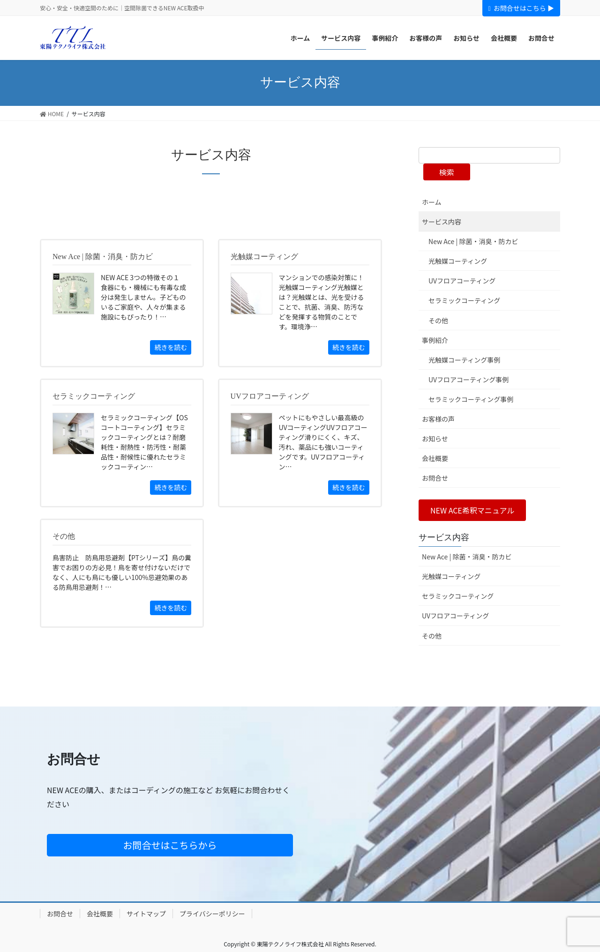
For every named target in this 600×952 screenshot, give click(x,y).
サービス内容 (441, 221)
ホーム (432, 202)
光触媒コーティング (457, 261)
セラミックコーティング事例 (470, 399)
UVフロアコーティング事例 (468, 379)
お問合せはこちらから (170, 845)
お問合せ (435, 478)
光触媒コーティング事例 (464, 359)
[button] (472, 510)
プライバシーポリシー (212, 913)
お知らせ (435, 438)
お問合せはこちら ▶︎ (521, 8)
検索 (446, 172)
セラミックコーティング (464, 300)
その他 (438, 320)
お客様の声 (438, 419)
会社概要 (435, 458)
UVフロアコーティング (461, 280)
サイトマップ (146, 913)
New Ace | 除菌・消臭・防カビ (473, 241)
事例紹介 (435, 340)
